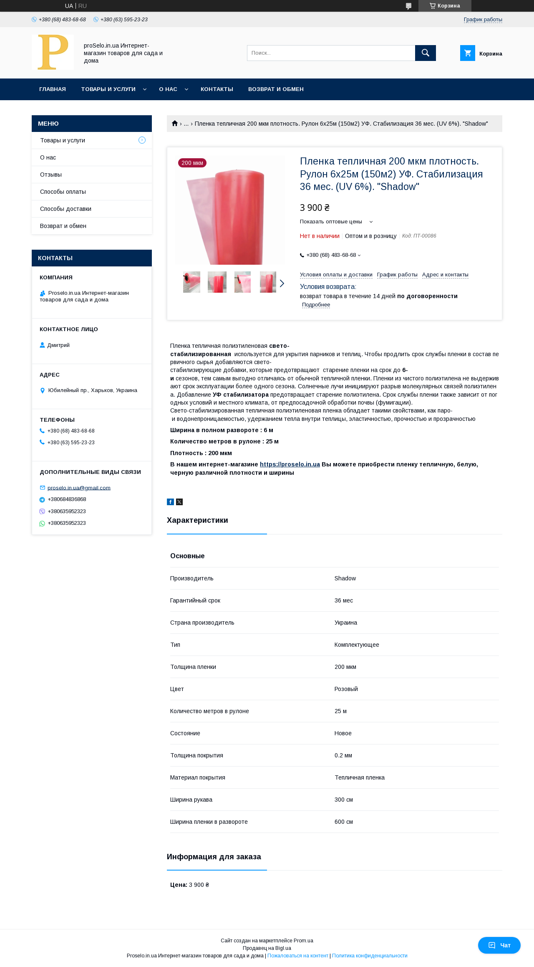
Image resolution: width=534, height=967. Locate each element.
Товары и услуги (108, 89)
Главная (52, 89)
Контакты (217, 89)
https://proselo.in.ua (290, 464)
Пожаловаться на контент (297, 956)
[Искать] (425, 53)
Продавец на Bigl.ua (267, 948)
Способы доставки (65, 208)
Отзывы (51, 174)
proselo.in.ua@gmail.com (79, 487)
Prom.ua (303, 941)
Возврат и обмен (276, 89)
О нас (168, 89)
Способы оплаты (63, 191)
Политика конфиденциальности (370, 956)
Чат (499, 945)
